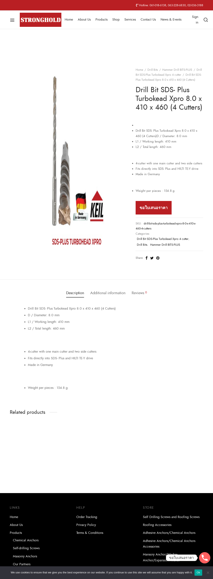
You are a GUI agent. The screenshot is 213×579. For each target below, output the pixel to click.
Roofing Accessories (157, 525)
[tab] (75, 293)
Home (69, 19)
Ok (198, 572)
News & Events (171, 19)
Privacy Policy (86, 525)
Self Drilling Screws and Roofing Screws (171, 517)
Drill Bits (152, 70)
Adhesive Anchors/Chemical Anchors (169, 533)
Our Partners (21, 564)
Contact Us (148, 19)
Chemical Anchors (25, 540)
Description (75, 293)
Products (101, 19)
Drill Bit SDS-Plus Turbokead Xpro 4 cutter (162, 239)
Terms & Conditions (89, 533)
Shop (116, 19)
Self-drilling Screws (26, 548)
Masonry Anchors (25, 556)
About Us (84, 19)
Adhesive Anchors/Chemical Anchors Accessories (169, 544)
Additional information (107, 293)
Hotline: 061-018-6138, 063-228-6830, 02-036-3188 (169, 5)
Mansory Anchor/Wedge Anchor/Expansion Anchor (161, 557)
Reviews (139, 293)
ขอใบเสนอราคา (154, 208)
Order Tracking (86, 517)
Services (130, 19)
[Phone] (204, 557)
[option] (32, 455)
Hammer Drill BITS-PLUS (177, 70)
